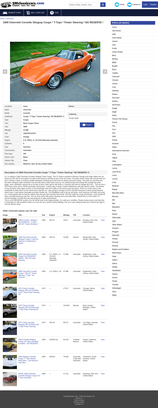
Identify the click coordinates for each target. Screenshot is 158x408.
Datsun (115, 94)
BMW (114, 62)
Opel (114, 221)
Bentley (115, 59)
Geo (113, 133)
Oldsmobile (116, 218)
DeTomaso (116, 105)
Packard (115, 228)
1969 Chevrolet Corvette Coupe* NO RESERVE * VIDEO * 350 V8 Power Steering (27, 257)
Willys (114, 295)
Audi (114, 45)
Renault (115, 246)
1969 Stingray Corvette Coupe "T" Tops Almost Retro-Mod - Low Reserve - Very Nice (28, 360)
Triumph (115, 285)
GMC (114, 137)
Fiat (113, 126)
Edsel (114, 115)
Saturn (114, 263)
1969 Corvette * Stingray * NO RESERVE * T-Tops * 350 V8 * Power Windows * (28, 222)
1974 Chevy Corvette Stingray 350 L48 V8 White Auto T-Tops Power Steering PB (28, 291)
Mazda (114, 189)
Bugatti (114, 66)
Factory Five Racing (119, 119)
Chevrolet (115, 77)
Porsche (115, 242)
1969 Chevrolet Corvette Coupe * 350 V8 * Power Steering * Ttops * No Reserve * (27, 274)
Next (105, 71)
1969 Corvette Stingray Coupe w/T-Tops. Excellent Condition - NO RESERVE (28, 342)
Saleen (114, 260)
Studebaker (116, 270)
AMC (114, 34)
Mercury (115, 196)
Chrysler (115, 80)
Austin (114, 48)
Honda (114, 140)
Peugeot (115, 232)
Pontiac (115, 239)
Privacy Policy (79, 402)
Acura (114, 27)
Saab (114, 256)
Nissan (114, 214)
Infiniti (114, 147)
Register (153, 5)
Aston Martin (117, 38)
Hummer (115, 144)
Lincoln (115, 179)
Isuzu (114, 154)
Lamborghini (116, 165)
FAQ (54, 13)
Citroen (115, 84)
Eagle (114, 112)
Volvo (114, 292)
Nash (114, 211)
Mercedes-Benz (118, 193)
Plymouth (115, 235)
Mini (113, 203)
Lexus (114, 175)
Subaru (115, 274)
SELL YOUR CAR (35, 13)
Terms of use (79, 400)
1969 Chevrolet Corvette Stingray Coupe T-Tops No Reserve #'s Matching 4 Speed (28, 240)
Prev (5, 71)
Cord (114, 87)
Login (145, 5)
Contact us (134, 4)
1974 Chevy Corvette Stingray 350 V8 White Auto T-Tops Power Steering (28, 324)
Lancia (114, 168)
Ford (114, 129)
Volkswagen (116, 288)
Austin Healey (117, 52)
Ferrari (114, 122)
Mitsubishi (116, 207)
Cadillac (115, 73)
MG (113, 200)
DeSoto (115, 101)
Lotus (114, 182)
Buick (114, 70)
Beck (114, 55)
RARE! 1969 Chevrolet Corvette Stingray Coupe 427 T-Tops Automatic (29, 376)
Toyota (114, 281)
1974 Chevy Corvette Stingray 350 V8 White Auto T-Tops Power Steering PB (28, 307)
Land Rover (116, 172)
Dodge (114, 108)
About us (79, 398)
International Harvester (120, 151)
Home (119, 4)
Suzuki (114, 278)
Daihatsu (115, 91)
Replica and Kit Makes (120, 249)
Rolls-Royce (116, 253)
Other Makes (117, 225)
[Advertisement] (55, 32)
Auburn (115, 41)
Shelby (114, 267)
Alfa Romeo (116, 31)
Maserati (115, 186)
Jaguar (114, 158)
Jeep (114, 161)
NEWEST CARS (12, 12)
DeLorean (116, 98)
